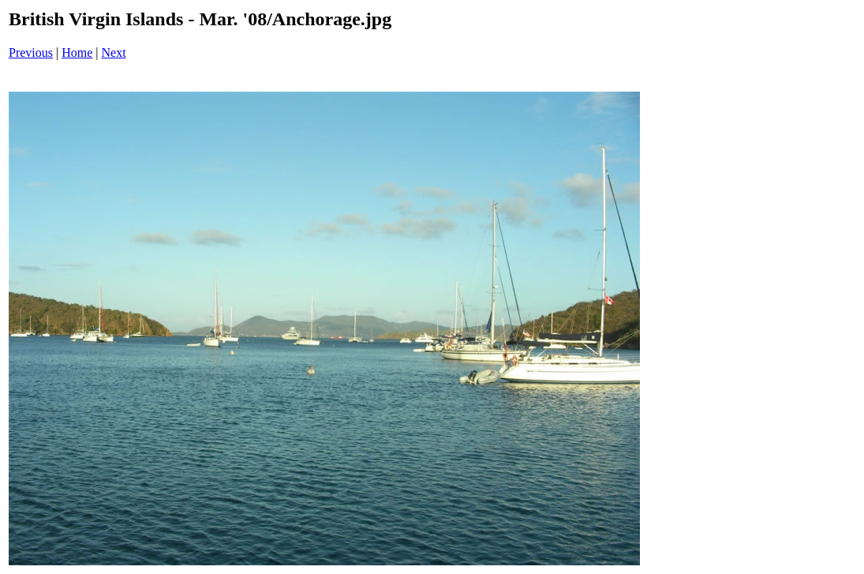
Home (77, 52)
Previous (31, 52)
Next (114, 52)
